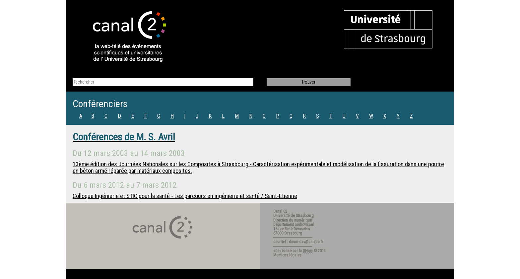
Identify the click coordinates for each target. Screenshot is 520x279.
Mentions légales (287, 255)
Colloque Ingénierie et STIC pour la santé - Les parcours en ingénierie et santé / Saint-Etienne (185, 195)
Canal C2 (280, 211)
